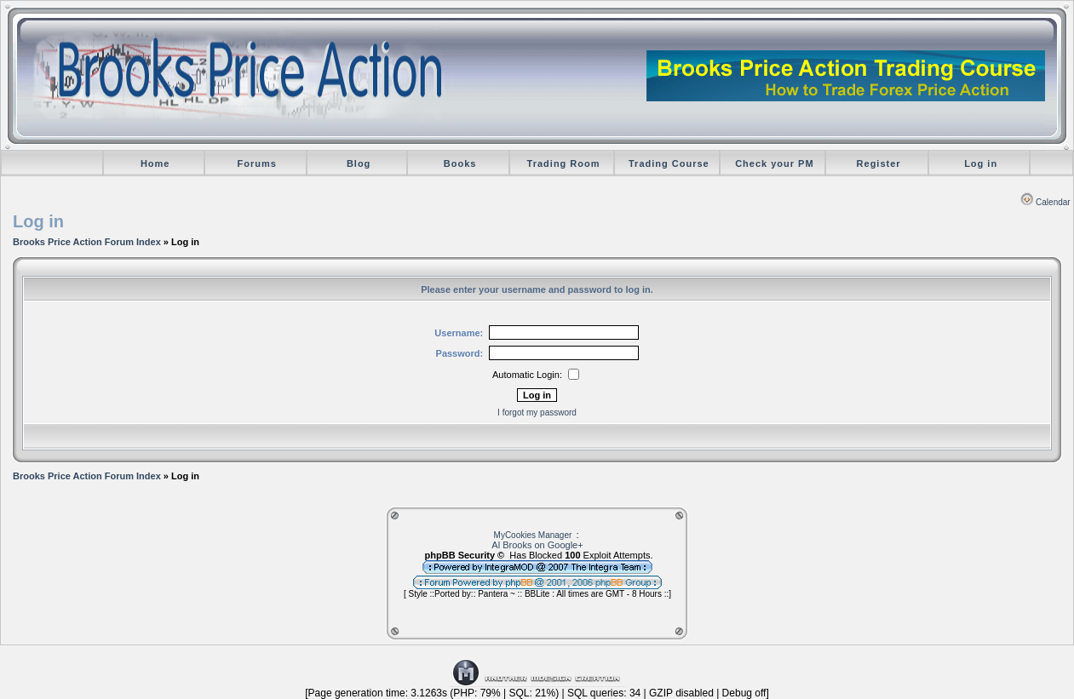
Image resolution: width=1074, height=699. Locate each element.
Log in (980, 163)
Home (155, 163)
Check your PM (774, 163)
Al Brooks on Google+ (537, 545)
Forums (257, 163)
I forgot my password (537, 412)
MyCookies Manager (533, 535)
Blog (358, 163)
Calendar (1045, 202)
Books (460, 163)
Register (879, 163)
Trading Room (563, 163)
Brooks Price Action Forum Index (87, 242)
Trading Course (669, 163)
